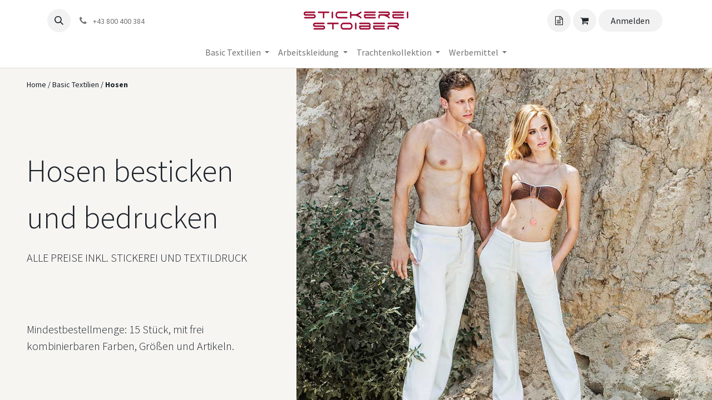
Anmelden (630, 20)
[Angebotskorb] (559, 20)
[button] (59, 20)
